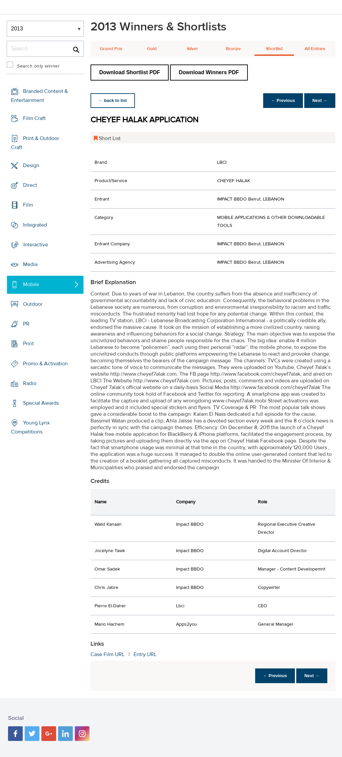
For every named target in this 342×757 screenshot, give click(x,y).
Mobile (31, 284)
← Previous (283, 100)
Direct (30, 185)
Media (30, 264)
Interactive (35, 244)
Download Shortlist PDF (129, 72)
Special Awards (41, 403)
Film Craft (34, 118)
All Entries (315, 49)
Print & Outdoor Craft (35, 143)
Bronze (233, 49)
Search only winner (38, 66)
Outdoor (32, 304)
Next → (319, 100)
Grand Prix (111, 49)
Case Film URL (108, 654)
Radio (29, 383)
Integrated (35, 225)
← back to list (113, 100)
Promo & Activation (45, 363)
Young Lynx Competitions (30, 427)
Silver (192, 49)
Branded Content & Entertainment (39, 96)
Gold (152, 49)
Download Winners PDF (209, 72)
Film (28, 205)
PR (26, 324)
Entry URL (145, 654)
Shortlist (274, 49)
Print (28, 343)
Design (31, 165)
